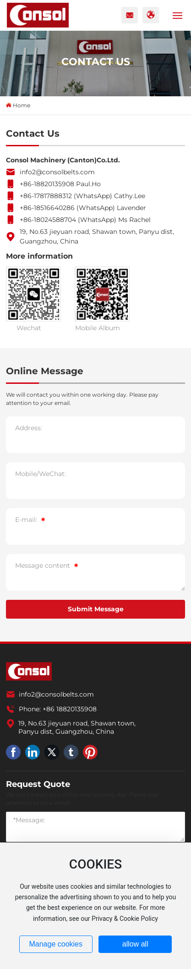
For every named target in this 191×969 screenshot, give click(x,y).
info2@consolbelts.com (57, 172)
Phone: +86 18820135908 (58, 709)
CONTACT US (95, 61)
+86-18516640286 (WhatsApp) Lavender (83, 208)
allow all (135, 944)
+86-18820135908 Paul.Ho (60, 184)
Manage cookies (55, 944)
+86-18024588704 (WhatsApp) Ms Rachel (85, 220)
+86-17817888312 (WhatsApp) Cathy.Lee (82, 196)
